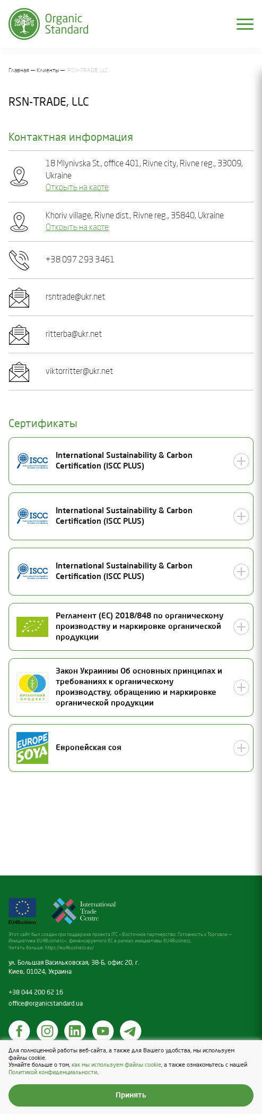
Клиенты (48, 70)
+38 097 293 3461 (80, 260)
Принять (131, 1095)
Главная (18, 70)
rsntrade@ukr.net (75, 297)
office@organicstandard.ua (45, 1004)
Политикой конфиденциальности (52, 1072)
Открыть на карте (77, 188)
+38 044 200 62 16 (35, 993)
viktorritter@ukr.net (79, 372)
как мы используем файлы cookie (116, 1065)
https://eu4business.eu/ (69, 948)
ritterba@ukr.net (74, 334)
